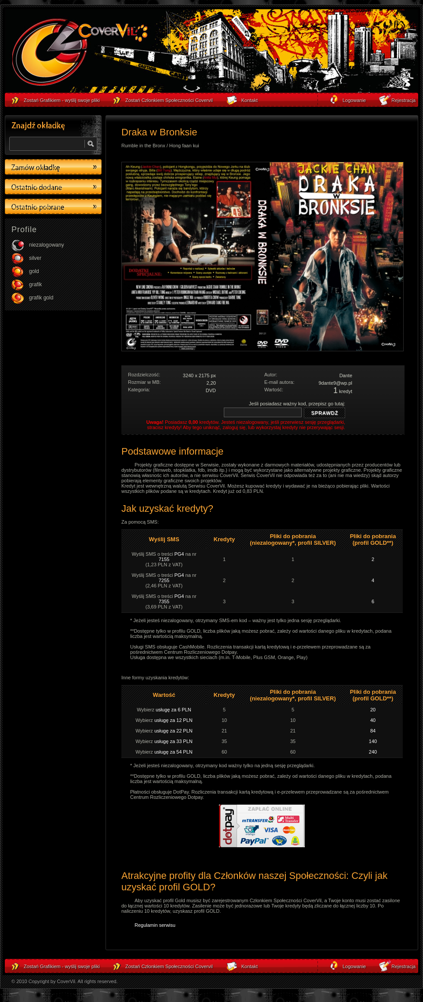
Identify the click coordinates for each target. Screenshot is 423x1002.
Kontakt (249, 966)
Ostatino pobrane (53, 206)
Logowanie (354, 966)
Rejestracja (403, 966)
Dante (345, 375)
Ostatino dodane (53, 186)
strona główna (79, 53)
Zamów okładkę (53, 167)
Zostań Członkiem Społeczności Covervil (169, 966)
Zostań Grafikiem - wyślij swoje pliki (62, 966)
